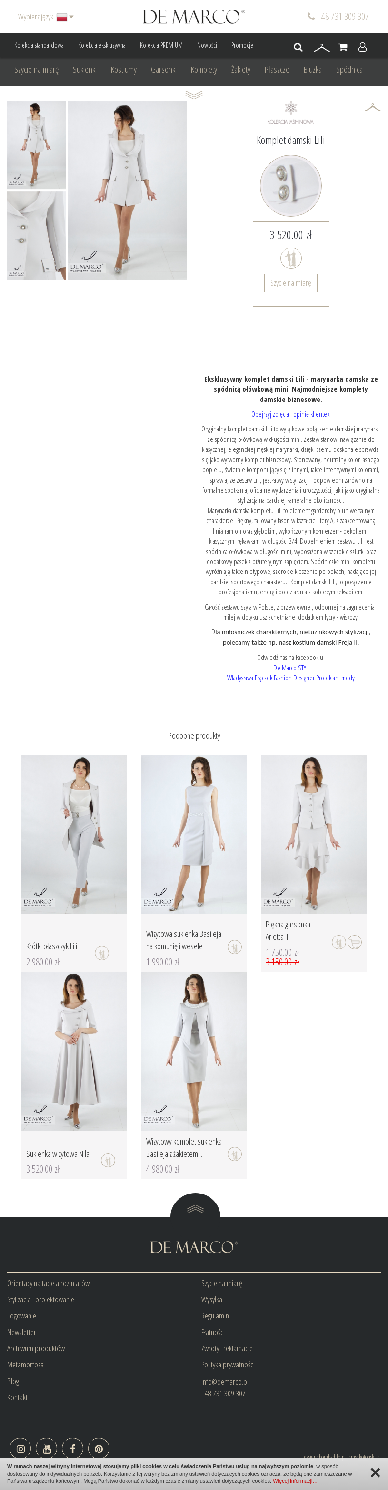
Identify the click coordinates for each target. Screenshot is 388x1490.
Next (53, 190)
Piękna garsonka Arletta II (288, 930)
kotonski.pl (370, 1456)
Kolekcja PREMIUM (161, 44)
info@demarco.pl (225, 1381)
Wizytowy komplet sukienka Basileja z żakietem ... (184, 1147)
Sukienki (85, 69)
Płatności (213, 1332)
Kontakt (17, 1397)
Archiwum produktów (36, 1348)
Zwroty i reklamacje (227, 1348)
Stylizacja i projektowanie (40, 1299)
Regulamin (215, 1315)
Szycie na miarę (36, 69)
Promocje (242, 44)
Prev (19, 190)
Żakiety (240, 69)
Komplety (204, 69)
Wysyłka (211, 1299)
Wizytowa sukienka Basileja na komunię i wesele (183, 940)
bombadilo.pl (332, 1456)
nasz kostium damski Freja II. (319, 642)
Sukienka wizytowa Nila (58, 1153)
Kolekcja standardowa (39, 44)
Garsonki (164, 69)
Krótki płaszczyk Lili (51, 946)
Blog (13, 1380)
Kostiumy (124, 69)
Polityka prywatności (228, 1364)
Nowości (207, 44)
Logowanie (21, 1315)
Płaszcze (277, 69)
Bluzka (313, 69)
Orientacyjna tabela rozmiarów (48, 1283)
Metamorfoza (25, 1364)
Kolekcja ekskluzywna (102, 44)
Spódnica (349, 69)
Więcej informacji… (295, 1481)
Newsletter (21, 1332)
